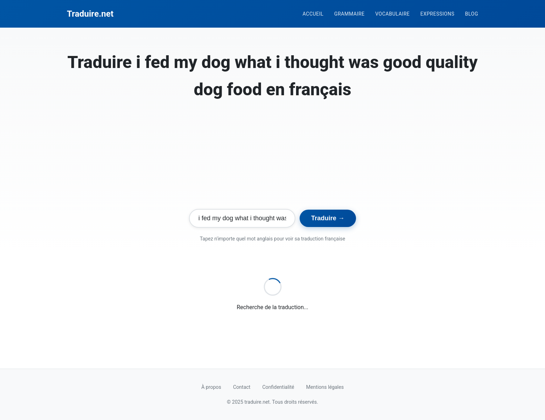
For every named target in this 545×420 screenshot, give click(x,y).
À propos (211, 387)
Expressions (437, 14)
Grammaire (349, 14)
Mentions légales (325, 387)
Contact (241, 387)
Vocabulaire (392, 14)
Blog (471, 14)
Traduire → (327, 218)
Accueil (312, 14)
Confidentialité (278, 387)
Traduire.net (90, 14)
